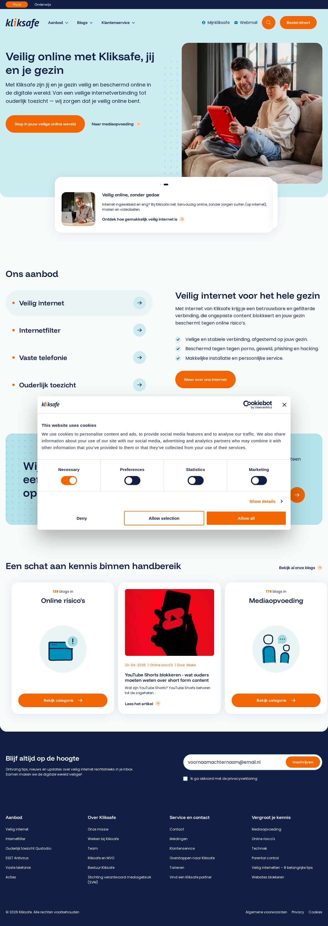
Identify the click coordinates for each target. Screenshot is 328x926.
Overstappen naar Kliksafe (192, 858)
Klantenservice (182, 848)
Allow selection (164, 518)
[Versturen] (297, 495)
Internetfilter (15, 838)
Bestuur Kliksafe (101, 867)
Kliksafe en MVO (101, 858)
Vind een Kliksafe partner (191, 877)
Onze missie (98, 829)
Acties (11, 877)
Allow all (246, 518)
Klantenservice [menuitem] (116, 22)
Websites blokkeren (268, 877)
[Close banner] (284, 405)
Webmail (245, 23)
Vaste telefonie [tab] (82, 357)
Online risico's (170, 665)
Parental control (265, 858)
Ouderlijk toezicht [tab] (82, 384)
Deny (82, 518)
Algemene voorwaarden (266, 912)
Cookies (315, 912)
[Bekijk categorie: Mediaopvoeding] (245, 700)
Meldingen (179, 838)
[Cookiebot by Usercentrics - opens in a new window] (247, 404)
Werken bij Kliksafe (103, 838)
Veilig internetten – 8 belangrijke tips (282, 867)
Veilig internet (17, 829)
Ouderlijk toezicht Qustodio (28, 848)
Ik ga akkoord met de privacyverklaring (223, 778)
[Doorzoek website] (268, 22)
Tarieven (177, 867)
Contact (177, 829)
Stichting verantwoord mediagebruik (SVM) (119, 880)
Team (93, 848)
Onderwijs (43, 4)
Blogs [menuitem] (82, 22)
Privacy (298, 912)
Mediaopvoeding (266, 829)
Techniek (259, 848)
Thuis (16, 4)
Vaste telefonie (18, 867)
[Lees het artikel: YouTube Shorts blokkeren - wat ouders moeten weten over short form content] (150, 703)
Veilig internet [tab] (82, 302)
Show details (263, 501)
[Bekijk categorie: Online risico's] (109, 700)
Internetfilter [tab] (82, 330)
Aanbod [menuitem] (55, 22)
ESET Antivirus (17, 858)
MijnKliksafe (216, 23)
